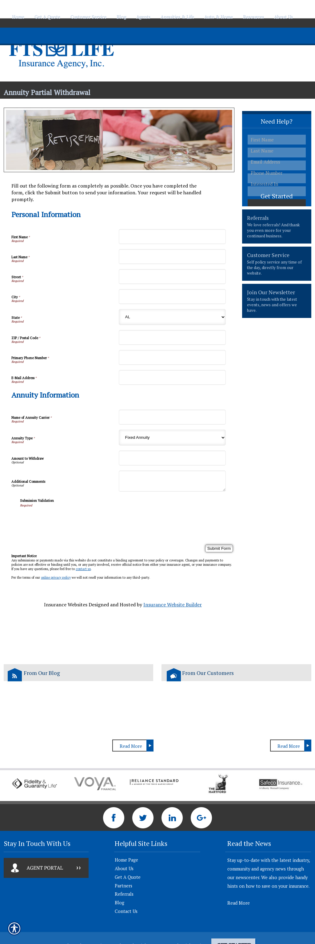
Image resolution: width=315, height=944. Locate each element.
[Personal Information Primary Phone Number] (172, 357)
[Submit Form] (219, 548)
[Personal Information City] (172, 296)
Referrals (124, 894)
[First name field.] (277, 140)
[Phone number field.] (277, 173)
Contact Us (126, 911)
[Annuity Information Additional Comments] (172, 481)
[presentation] (67, 519)
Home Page (126, 860)
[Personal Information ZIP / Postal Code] (172, 337)
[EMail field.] (277, 162)
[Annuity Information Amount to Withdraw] (172, 458)
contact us (83, 569)
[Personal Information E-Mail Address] (172, 377)
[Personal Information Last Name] (172, 256)
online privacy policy (56, 577)
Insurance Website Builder (172, 604)
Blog (119, 903)
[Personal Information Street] (172, 276)
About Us (124, 868)
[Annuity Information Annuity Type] (172, 438)
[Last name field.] (277, 151)
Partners (123, 886)
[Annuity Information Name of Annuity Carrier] (172, 417)
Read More (131, 746)
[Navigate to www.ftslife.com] (300, 14)
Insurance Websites (65, 604)
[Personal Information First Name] (172, 236)
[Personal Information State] (172, 317)
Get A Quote (128, 877)
